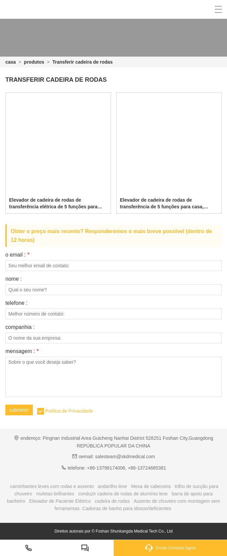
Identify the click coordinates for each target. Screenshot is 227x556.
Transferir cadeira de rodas (82, 62)
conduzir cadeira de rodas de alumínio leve (123, 493)
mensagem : (22, 351)
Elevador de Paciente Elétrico (60, 501)
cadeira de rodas (112, 501)
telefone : (16, 303)
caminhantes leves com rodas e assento (52, 486)
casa (10, 62)
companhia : (20, 327)
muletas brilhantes (55, 493)
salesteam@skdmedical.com (125, 456)
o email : (17, 255)
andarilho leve (112, 486)
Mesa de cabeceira (151, 486)
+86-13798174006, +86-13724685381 (126, 468)
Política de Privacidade (69, 411)
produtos (34, 62)
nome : (13, 279)
